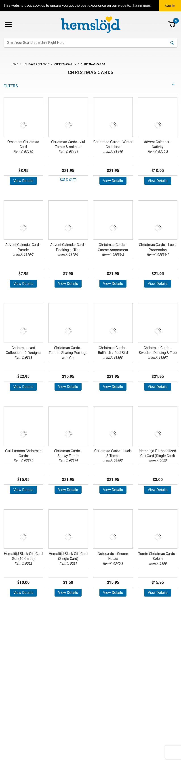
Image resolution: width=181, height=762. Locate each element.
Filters (11, 85)
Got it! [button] (170, 6)
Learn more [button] (142, 6)
